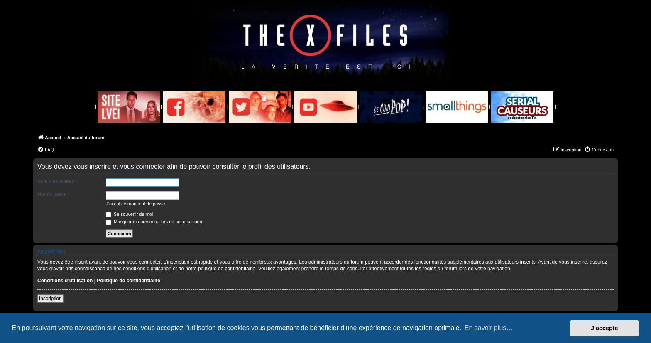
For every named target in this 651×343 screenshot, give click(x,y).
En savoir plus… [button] (489, 327)
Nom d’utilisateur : (57, 181)
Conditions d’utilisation (65, 281)
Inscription (50, 298)
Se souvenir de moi (129, 214)
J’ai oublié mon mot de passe (135, 203)
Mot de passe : (53, 194)
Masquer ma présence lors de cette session (154, 221)
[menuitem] (45, 150)
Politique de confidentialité (128, 281)
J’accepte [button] (604, 328)
